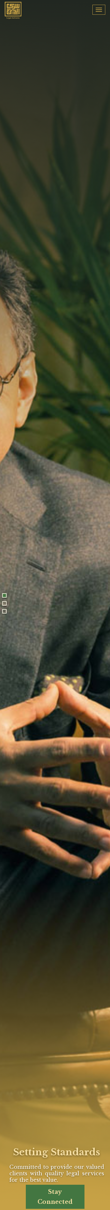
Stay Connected (55, 1196)
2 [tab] (4, 603)
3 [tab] (4, 611)
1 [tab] (4, 595)
